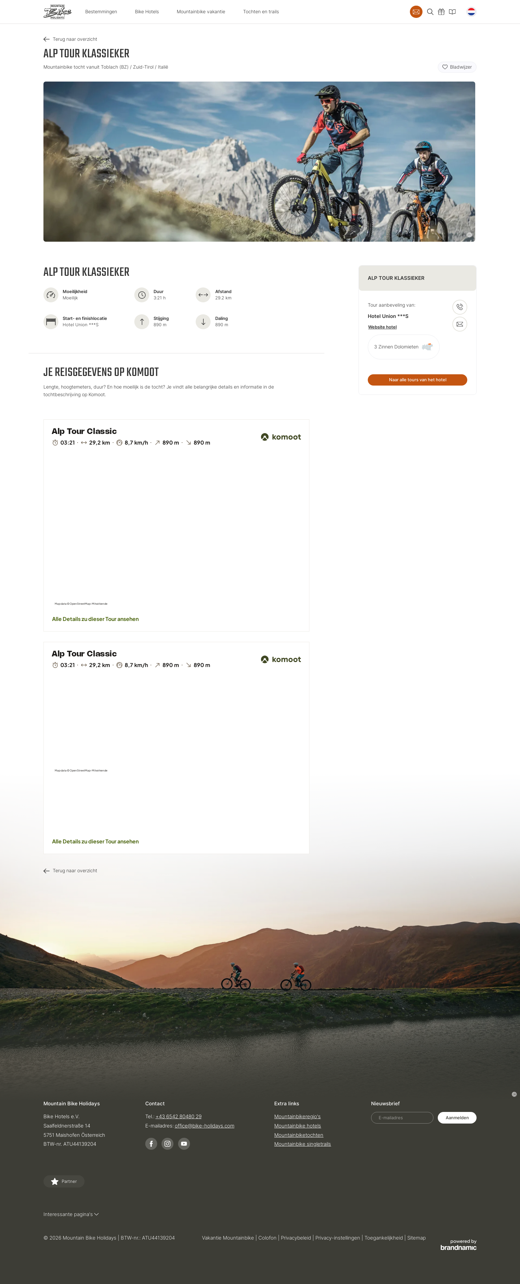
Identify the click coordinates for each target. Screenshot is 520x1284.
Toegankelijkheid (384, 1238)
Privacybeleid (296, 1238)
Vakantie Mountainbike (228, 1238)
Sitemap (416, 1238)
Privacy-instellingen (338, 1238)
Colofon (268, 1238)
